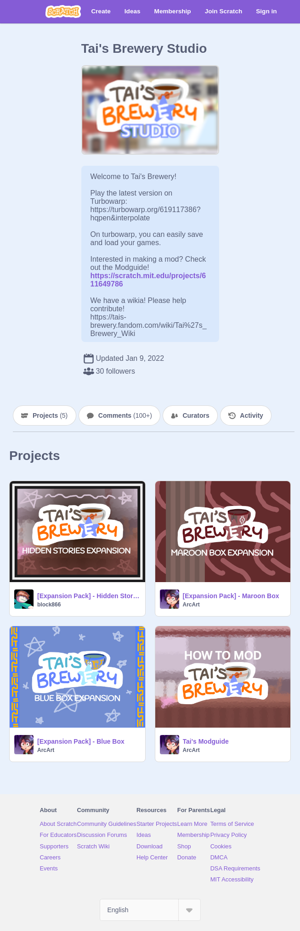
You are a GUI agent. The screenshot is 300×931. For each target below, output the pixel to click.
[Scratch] (63, 11)
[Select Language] (150, 910)
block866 (49, 604)
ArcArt (191, 604)
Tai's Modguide (206, 741)
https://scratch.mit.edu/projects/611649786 (148, 276)
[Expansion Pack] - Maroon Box (231, 596)
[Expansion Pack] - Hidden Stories (88, 596)
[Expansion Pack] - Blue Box (81, 741)
